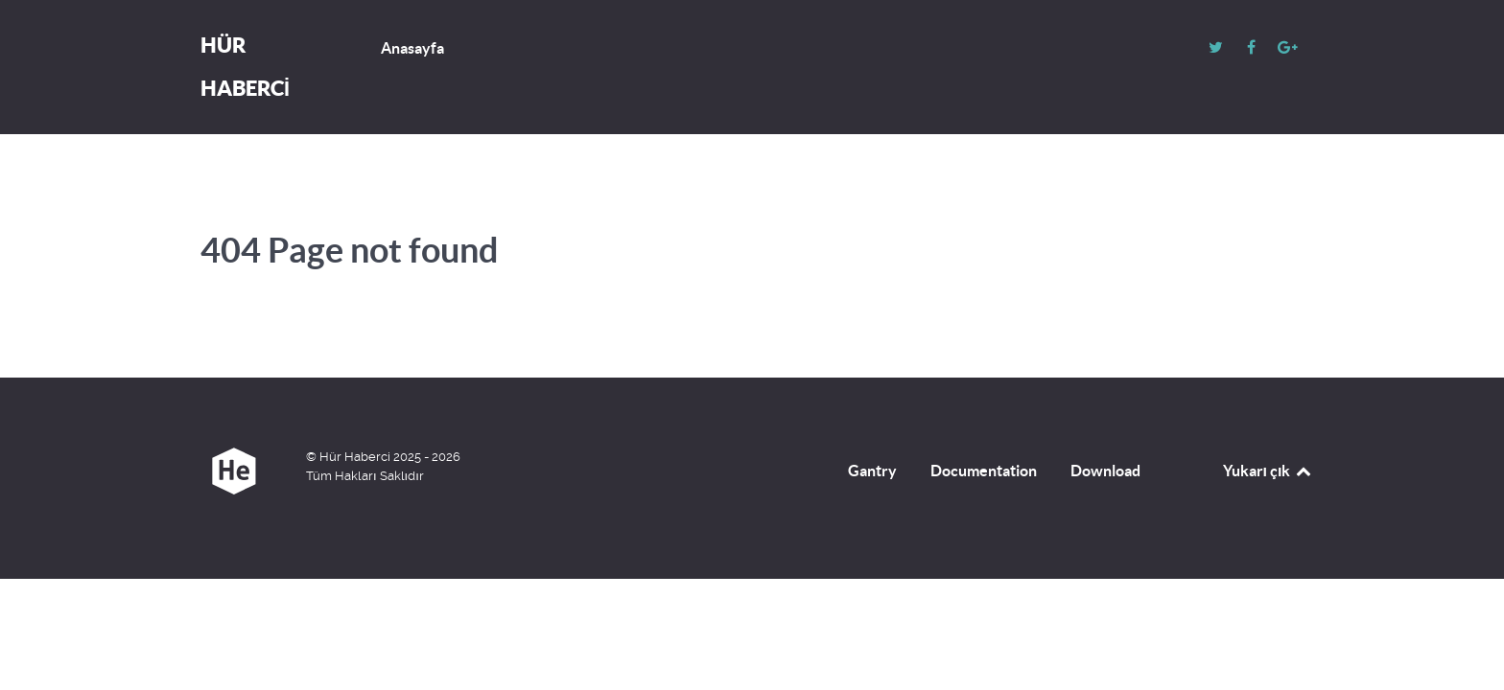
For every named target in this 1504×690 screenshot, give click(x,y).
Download (1105, 470)
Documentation (983, 470)
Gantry (872, 470)
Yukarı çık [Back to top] (1268, 470)
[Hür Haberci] (234, 471)
